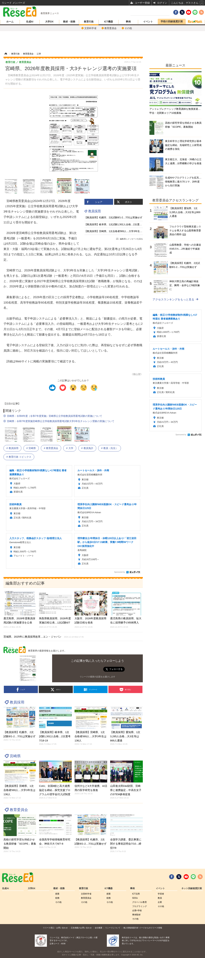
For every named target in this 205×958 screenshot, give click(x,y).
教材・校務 (69, 21)
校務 (57, 898)
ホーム (10, 21)
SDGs (135, 898)
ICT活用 (136, 894)
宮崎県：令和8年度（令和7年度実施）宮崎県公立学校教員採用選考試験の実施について (54, 416)
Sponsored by (119, 572)
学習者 (161, 894)
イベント (148, 21)
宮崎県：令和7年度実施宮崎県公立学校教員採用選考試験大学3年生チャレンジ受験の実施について (60, 421)
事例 (128, 21)
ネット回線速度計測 (191, 888)
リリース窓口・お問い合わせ (55, 928)
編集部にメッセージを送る (131, 239)
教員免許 (88, 448)
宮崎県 (32, 448)
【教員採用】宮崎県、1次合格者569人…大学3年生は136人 (116, 231)
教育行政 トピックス (20, 456)
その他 (128, 28)
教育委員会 (110, 28)
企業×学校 (137, 910)
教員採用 (94, 211)
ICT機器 (108, 21)
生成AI (29, 21)
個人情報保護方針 (131, 928)
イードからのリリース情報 (150, 928)
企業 (160, 902)
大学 (70, 448)
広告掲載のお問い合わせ (81, 928)
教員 (160, 898)
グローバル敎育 (139, 902)
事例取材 (136, 914)
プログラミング (139, 906)
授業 (57, 894)
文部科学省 (90, 28)
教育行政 (89, 21)
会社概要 (98, 928)
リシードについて (112, 928)
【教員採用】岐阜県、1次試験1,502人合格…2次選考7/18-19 (117, 224)
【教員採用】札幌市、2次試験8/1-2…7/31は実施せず (113, 217)
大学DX (49, 21)
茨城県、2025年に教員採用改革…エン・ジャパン (43, 636)
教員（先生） (110, 448)
